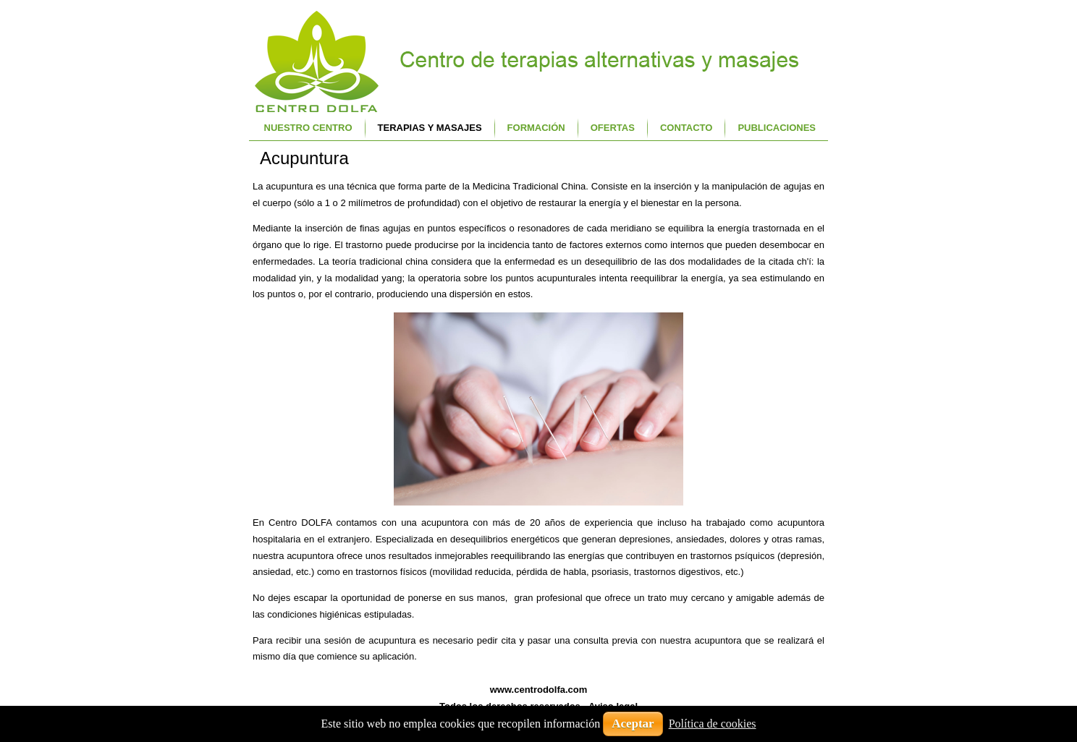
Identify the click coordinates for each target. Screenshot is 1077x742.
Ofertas (613, 127)
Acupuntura (304, 158)
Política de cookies (712, 723)
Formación (536, 127)
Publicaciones (777, 127)
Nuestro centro (308, 127)
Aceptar (633, 723)
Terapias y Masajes (430, 127)
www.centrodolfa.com (539, 689)
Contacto (686, 127)
